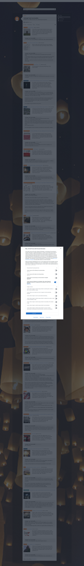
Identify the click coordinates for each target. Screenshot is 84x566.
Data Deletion (35, 317)
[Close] (61, 249)
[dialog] (42, 283)
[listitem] (42, 268)
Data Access (42, 317)
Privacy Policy (48, 317)
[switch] (55, 270)
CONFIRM (34, 313)
